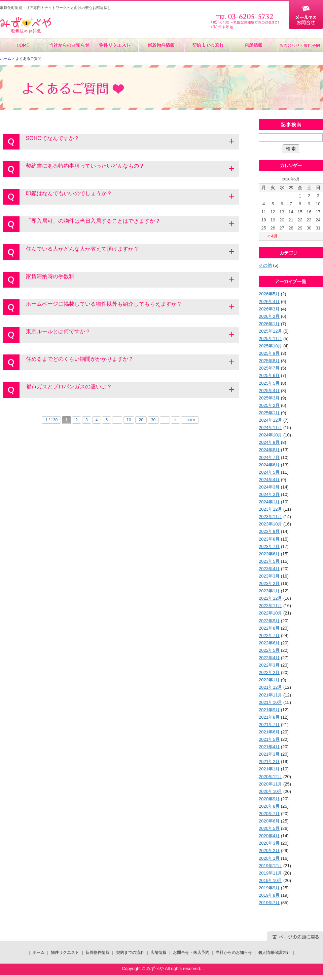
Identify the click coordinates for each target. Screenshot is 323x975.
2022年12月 (270, 598)
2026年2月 (269, 316)
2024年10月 (270, 434)
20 (141, 420)
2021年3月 (269, 754)
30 (153, 420)
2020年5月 (269, 828)
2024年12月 (270, 420)
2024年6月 (269, 464)
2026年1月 (269, 323)
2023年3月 (269, 576)
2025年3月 (269, 397)
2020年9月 (269, 798)
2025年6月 (269, 375)
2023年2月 (269, 583)
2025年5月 (269, 383)
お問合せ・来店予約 (300, 45)
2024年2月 (269, 494)
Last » (189, 420)
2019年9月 (269, 887)
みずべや (25, 25)
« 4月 (272, 236)
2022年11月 (270, 605)
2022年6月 (269, 642)
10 (129, 420)
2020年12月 (270, 776)
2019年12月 (270, 865)
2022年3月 (269, 665)
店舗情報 (253, 45)
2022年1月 (269, 679)
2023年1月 (269, 590)
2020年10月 (270, 791)
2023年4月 (269, 568)
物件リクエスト (115, 45)
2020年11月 (270, 784)
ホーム (23, 45)
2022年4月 (269, 657)
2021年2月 (269, 761)
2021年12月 (270, 687)
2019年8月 (269, 895)
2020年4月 (269, 835)
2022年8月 (269, 628)
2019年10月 (270, 880)
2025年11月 (270, 338)
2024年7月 (269, 457)
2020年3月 (269, 843)
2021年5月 (269, 739)
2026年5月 (269, 293)
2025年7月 (269, 368)
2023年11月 (270, 516)
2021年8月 (269, 717)
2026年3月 (269, 308)
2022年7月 (269, 635)
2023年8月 (269, 539)
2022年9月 (269, 620)
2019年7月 (269, 902)
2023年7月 (269, 546)
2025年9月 (269, 353)
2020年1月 (269, 858)
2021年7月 (269, 724)
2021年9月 (269, 709)
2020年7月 (269, 813)
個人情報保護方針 (274, 952)
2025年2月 (269, 405)
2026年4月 (269, 301)
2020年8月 (269, 806)
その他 (265, 265)
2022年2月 (269, 672)
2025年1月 (269, 412)
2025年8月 (269, 360)
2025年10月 (270, 345)
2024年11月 (270, 427)
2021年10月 (270, 702)
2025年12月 (270, 331)
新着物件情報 (161, 45)
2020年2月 (269, 850)
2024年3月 (269, 487)
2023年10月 (270, 523)
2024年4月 (269, 479)
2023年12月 (270, 509)
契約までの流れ (207, 45)
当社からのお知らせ (69, 45)
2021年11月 (270, 694)
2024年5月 (269, 472)
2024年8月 (269, 449)
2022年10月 (270, 613)
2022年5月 (269, 650)
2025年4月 (269, 390)
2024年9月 (269, 442)
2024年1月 (269, 501)
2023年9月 (269, 531)
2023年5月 (269, 561)
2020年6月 (269, 820)
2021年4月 (269, 746)
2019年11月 (270, 873)
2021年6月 (269, 731)
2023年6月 (269, 553)
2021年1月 (269, 768)
